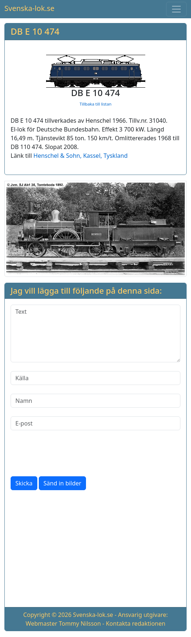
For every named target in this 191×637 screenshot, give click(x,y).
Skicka (24, 483)
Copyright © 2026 (47, 615)
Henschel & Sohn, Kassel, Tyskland (80, 156)
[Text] (95, 333)
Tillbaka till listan (95, 104)
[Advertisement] (95, 550)
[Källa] (95, 378)
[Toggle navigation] (176, 9)
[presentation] (66, 453)
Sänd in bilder (62, 483)
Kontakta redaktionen (135, 623)
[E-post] (95, 423)
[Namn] (95, 401)
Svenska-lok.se (29, 8)
